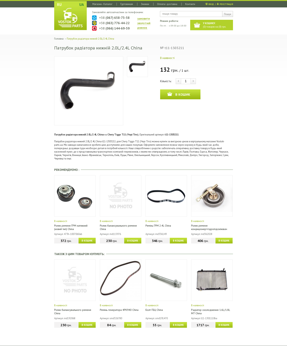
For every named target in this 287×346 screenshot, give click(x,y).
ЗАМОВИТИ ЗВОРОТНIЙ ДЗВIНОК (143, 23)
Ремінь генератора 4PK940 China (119, 310)
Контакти (190, 4)
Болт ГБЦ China (154, 310)
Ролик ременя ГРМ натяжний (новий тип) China (70, 227)
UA (81, 4)
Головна (59, 38)
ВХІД (211, 4)
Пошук (227, 14)
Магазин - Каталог (102, 4)
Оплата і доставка (167, 4)
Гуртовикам (126, 4)
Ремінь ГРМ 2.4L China (158, 225)
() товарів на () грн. (214, 25)
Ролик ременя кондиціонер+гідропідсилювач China (209, 229)
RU (59, 4)
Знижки (145, 4)
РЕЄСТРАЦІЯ (226, 4)
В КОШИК (87, 240)
